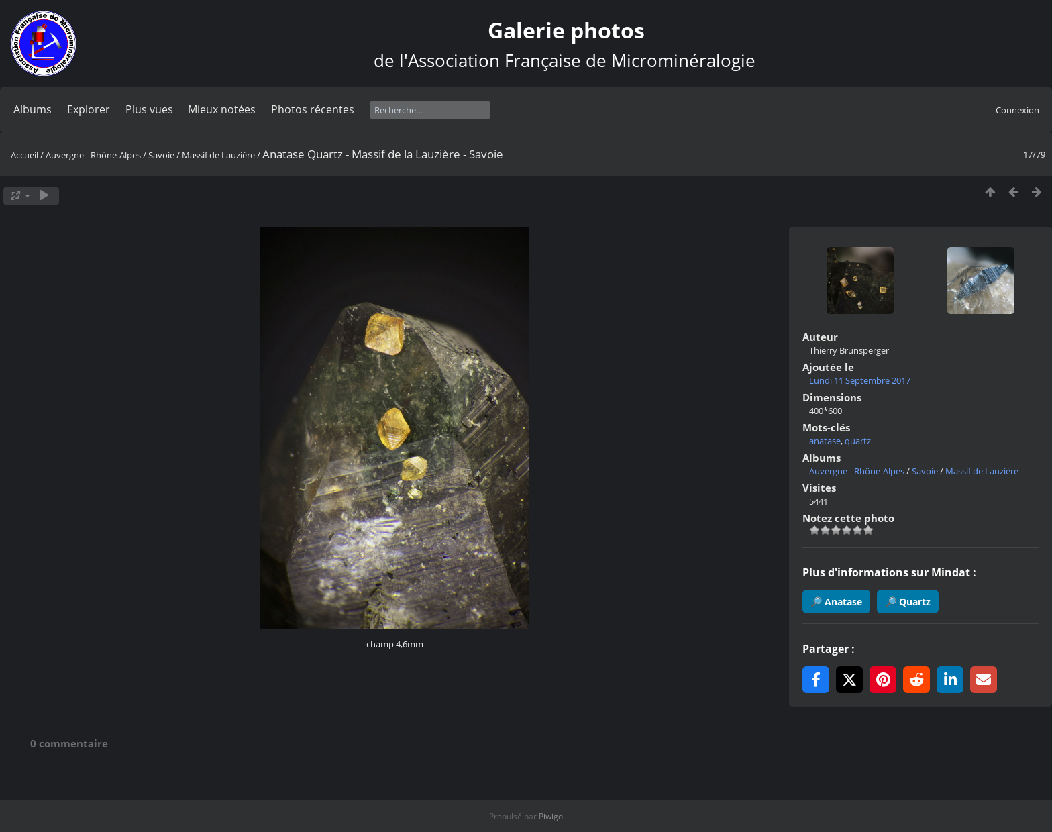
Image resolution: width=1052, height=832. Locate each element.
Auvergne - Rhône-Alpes (93, 155)
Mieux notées (222, 109)
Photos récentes (312, 109)
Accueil (24, 155)
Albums (32, 109)
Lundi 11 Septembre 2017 (859, 380)
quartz (858, 441)
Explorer (88, 109)
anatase (825, 441)
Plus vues (149, 109)
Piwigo (551, 816)
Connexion (1017, 110)
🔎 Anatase (836, 601)
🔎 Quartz (908, 601)
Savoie (161, 155)
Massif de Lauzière (218, 155)
